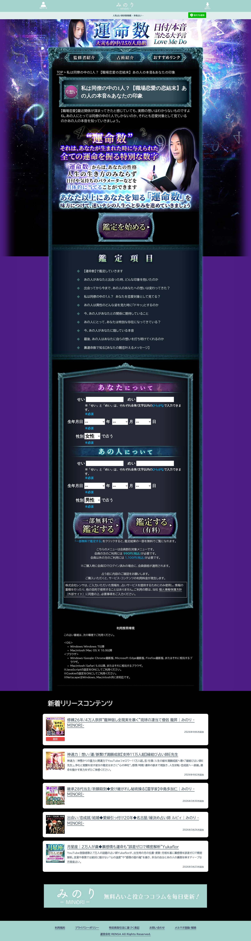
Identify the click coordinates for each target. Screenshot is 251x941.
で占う (107, 436)
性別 (80, 436)
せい (81, 399)
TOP (60, 72)
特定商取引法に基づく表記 (124, 927)
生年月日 (75, 422)
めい (131, 399)
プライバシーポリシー (87, 927)
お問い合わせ (157, 927)
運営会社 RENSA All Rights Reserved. (125, 934)
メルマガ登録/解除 (185, 927)
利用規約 (60, 927)
